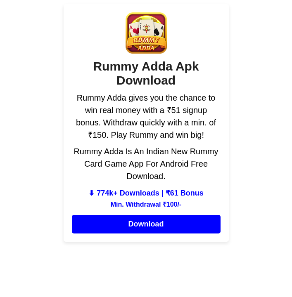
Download (146, 224)
